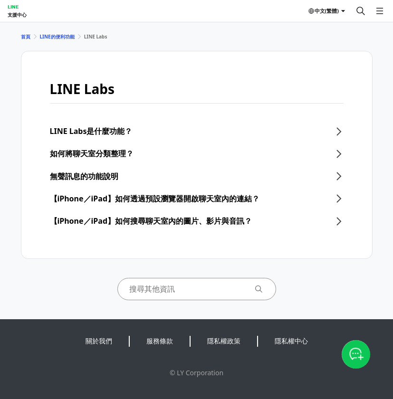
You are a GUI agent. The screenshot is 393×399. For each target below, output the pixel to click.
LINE (13, 6)
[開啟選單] (379, 10)
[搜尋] (360, 10)
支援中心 (17, 14)
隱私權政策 (223, 340)
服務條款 (159, 340)
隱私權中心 (291, 340)
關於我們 (99, 340)
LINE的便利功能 (57, 36)
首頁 (25, 36)
